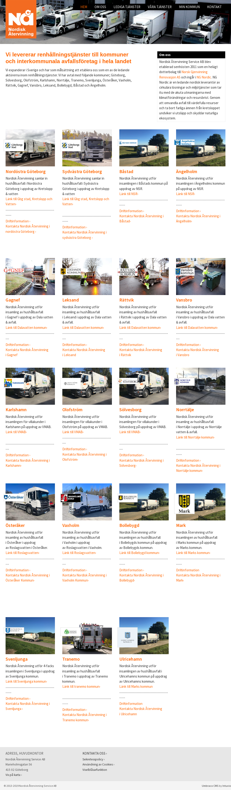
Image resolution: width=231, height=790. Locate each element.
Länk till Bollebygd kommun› (139, 553)
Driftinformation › (18, 221)
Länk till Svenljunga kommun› (26, 681)
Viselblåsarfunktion (94, 770)
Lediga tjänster (127, 7)
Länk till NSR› (128, 194)
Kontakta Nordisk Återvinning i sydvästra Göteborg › (84, 232)
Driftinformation (187, 570)
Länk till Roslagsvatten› (22, 553)
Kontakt (214, 7)
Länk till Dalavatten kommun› (26, 327)
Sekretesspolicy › (93, 759)
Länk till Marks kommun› (193, 553)
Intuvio (226, 785)
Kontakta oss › (94, 753)
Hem (83, 7)
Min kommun (189, 7)
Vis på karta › (14, 775)
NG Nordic (203, 77)
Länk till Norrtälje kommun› (195, 437)
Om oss (100, 7)
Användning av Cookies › (98, 764)
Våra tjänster (160, 7)
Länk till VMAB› (16, 432)
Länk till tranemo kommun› (81, 686)
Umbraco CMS (210, 785)
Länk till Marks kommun (136, 686)
